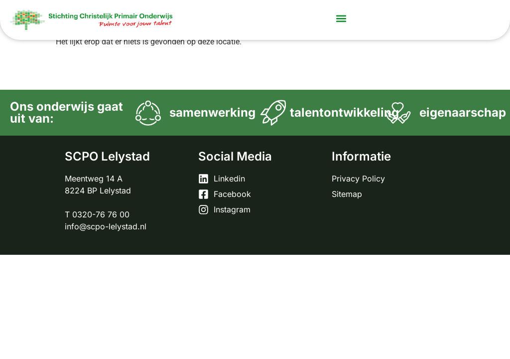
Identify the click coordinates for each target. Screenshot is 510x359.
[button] (341, 18)
